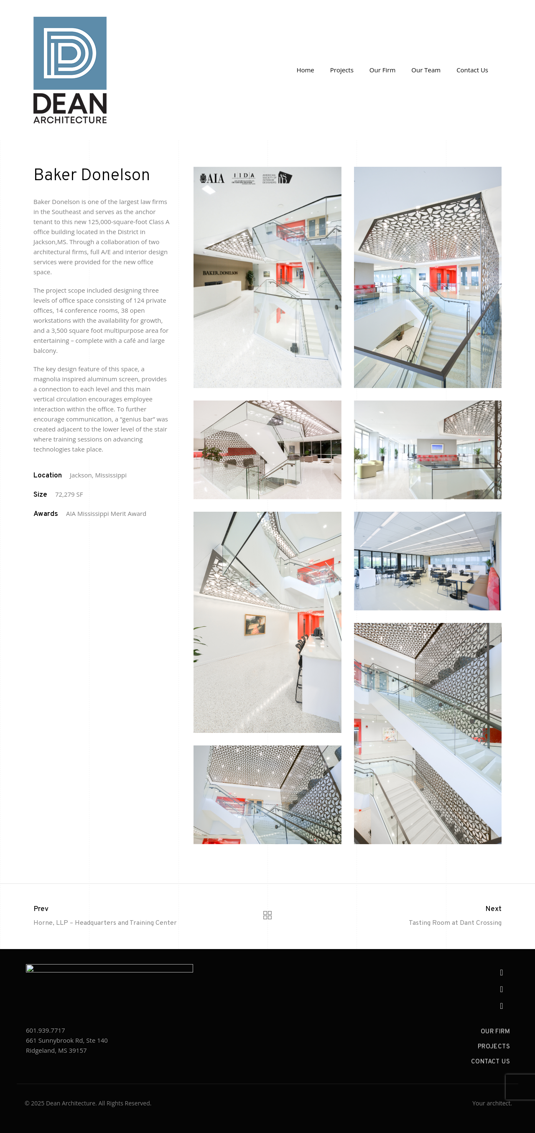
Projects (342, 70)
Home (305, 70)
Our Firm (382, 70)
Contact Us (472, 70)
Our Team (426, 70)
